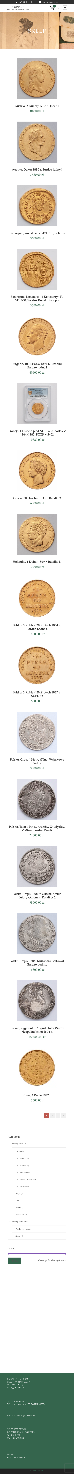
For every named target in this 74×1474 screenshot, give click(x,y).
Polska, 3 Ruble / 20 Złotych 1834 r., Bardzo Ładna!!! (37, 627)
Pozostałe (19, 1214)
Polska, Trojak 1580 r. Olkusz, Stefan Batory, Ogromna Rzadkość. (37, 895)
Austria (23, 1159)
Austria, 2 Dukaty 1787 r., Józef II (37, 106)
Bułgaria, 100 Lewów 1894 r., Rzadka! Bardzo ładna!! (37, 365)
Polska (18, 1207)
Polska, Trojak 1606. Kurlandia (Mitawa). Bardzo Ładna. (37, 962)
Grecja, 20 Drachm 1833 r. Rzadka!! (37, 498)
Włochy (23, 1186)
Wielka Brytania (27, 1180)
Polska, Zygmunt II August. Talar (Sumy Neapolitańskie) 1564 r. (37, 1030)
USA (17, 1200)
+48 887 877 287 (26, 2)
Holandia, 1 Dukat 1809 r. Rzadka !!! (37, 562)
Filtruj (14, 1261)
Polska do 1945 (22, 1229)
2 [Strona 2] (52, 1115)
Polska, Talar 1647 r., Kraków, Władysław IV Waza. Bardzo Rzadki (37, 828)
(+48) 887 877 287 (18, 1404)
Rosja (17, 1193)
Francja (23, 1166)
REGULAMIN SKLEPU (16, 1457)
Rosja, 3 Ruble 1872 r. (37, 1095)
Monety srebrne (19, 1221)
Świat (17, 1236)
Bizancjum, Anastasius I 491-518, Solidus (37, 233)
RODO (10, 1454)
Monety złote (17, 1143)
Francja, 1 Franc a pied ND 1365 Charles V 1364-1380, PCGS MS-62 (37, 432)
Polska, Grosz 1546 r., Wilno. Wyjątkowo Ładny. (37, 761)
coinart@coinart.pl (50, 2)
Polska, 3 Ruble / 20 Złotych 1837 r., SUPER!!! (37, 694)
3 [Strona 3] (58, 1115)
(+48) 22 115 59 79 (18, 1401)
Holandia (24, 1173)
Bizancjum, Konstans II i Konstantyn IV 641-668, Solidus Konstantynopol (37, 298)
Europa (18, 1151)
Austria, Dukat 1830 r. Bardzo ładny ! (37, 169)
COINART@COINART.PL (25, 1415)
